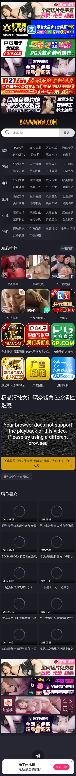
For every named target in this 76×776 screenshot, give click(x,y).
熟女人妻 (18, 171)
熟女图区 (51, 203)
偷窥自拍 (18, 196)
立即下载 (61, 767)
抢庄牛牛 (68, 154)
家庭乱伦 (35, 212)
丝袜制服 (35, 171)
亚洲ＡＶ (18, 164)
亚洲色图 (35, 196)
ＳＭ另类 (68, 171)
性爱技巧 (68, 219)
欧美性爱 (68, 180)
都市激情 (18, 212)
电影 (5, 183)
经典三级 (35, 187)
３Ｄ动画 (68, 164)
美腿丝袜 (18, 203)
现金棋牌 (51, 154)
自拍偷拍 (35, 164)
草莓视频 (51, 228)
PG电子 (19, 148)
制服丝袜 (18, 187)
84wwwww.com (38, 122)
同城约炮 (18, 228)
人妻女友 (51, 212)
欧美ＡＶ (51, 164)
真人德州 (35, 148)
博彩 (5, 150)
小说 (5, 215)
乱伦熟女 (51, 187)
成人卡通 (51, 180)
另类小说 (35, 219)
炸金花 (35, 154)
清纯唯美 (35, 203)
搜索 (67, 133)
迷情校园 (18, 219)
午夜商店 (35, 228)
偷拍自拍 (35, 180)
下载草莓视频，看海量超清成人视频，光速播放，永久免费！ (38, 463)
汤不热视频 (68, 228)
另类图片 (68, 203)
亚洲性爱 (18, 180)
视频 (5, 167)
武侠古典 (68, 212)
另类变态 (68, 187)
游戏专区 (68, 148)
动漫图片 (68, 196)
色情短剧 (35, 235)
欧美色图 (51, 196)
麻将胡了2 (18, 154)
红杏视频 (18, 235)
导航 (5, 231)
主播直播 (51, 171)
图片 (5, 199)
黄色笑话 (51, 219)
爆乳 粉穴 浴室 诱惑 (16, 477)
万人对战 (51, 148)
